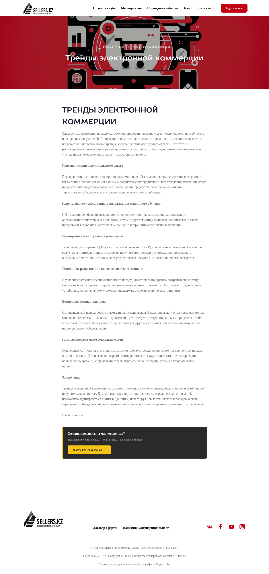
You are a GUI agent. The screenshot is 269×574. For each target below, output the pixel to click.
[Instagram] (241, 526)
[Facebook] (219, 526)
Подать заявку (234, 8)
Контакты (204, 8)
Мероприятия (131, 8)
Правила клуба (104, 8)
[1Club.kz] (39, 8)
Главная (108, 47)
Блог (187, 8)
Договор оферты (105, 528)
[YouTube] (230, 526)
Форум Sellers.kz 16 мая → (89, 449)
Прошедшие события (162, 8)
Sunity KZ (100, 556)
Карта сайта (164, 564)
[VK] (208, 526)
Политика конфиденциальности (146, 528)
